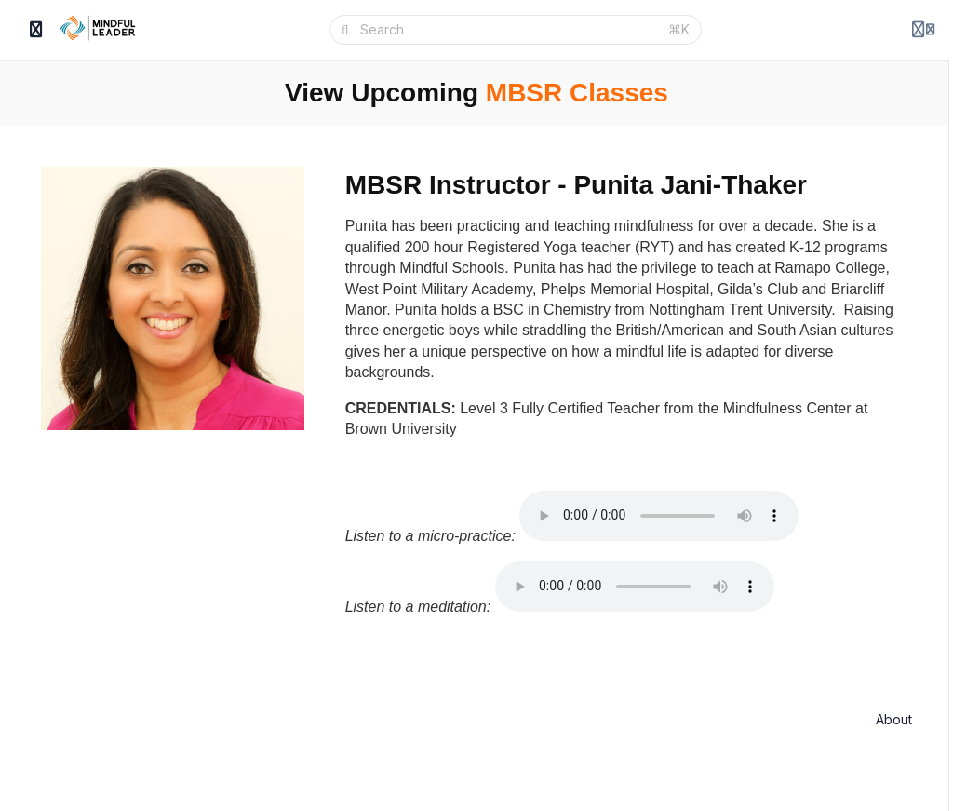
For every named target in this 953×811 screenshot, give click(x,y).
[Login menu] (923, 30)
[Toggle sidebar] (36, 29)
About (894, 719)
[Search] (508, 30)
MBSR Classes (577, 92)
